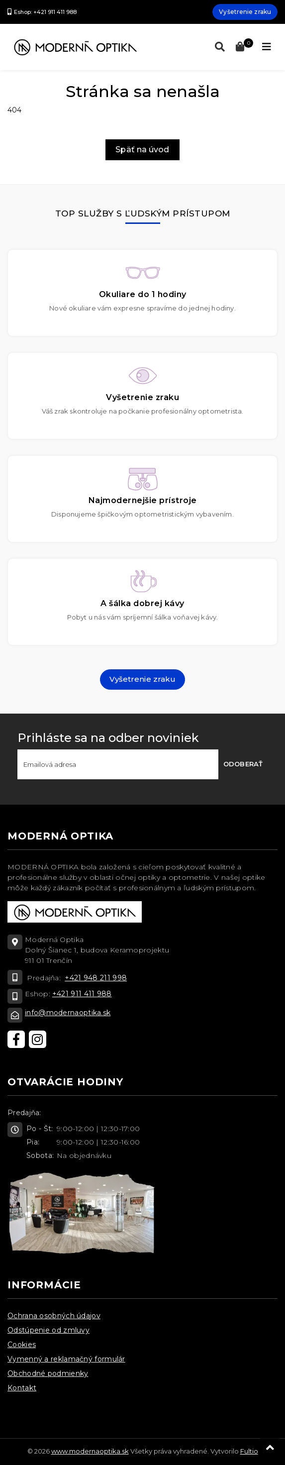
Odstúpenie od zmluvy (48, 1330)
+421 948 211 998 (96, 977)
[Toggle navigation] (267, 46)
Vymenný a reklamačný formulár (66, 1359)
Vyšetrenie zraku (245, 11)
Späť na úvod (142, 149)
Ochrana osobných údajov (53, 1315)
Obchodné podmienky (47, 1373)
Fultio (249, 1451)
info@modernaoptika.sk (67, 1012)
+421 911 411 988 (82, 993)
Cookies (21, 1344)
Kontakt (21, 1387)
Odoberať (243, 764)
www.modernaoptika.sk (90, 1451)
